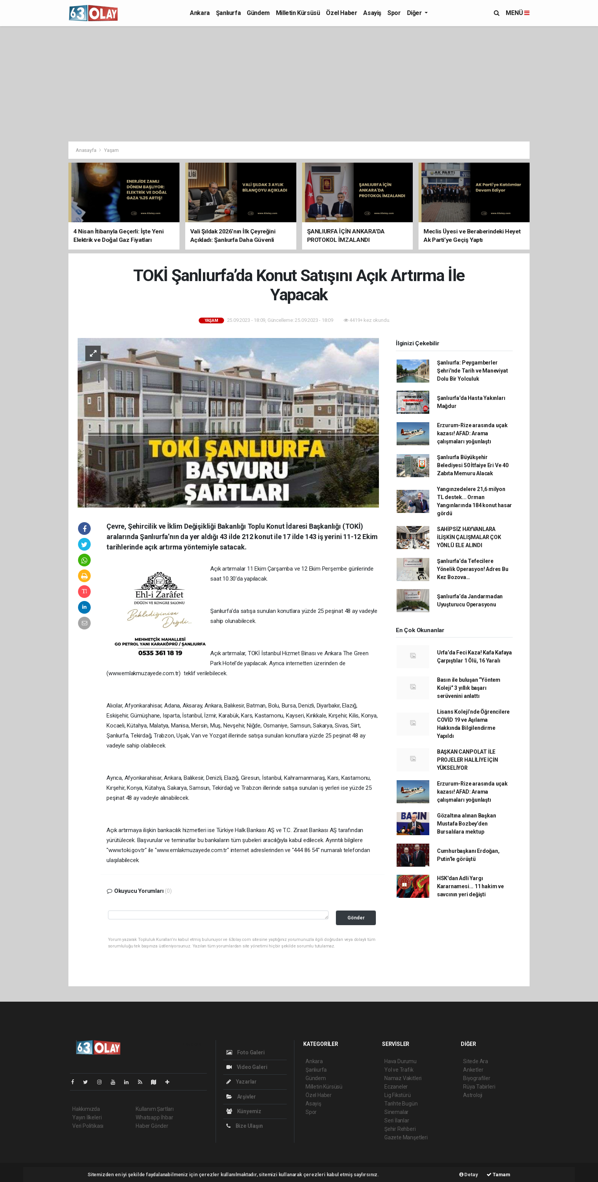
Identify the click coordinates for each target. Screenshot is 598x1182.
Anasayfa (86, 150)
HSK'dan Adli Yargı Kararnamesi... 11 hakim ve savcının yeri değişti (470, 886)
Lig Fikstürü (397, 1095)
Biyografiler (476, 1078)
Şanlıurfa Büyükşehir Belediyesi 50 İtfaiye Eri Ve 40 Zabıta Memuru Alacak (472, 465)
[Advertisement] (299, 84)
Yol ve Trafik (399, 1070)
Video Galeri (246, 1067)
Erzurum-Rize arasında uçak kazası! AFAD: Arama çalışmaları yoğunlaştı (472, 433)
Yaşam (111, 150)
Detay (468, 1174)
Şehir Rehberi (400, 1129)
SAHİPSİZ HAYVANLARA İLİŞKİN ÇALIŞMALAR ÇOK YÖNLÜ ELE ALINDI (469, 537)
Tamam (498, 1174)
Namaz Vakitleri (403, 1078)
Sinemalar (396, 1112)
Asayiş (372, 13)
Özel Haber (341, 13)
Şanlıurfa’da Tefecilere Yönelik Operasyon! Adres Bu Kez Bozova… (472, 569)
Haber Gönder (152, 1126)
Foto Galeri (245, 1052)
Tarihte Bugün (401, 1103)
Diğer (415, 13)
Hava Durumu (400, 1061)
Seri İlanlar (396, 1120)
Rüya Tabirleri (479, 1087)
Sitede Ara (475, 1061)
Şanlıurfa (228, 13)
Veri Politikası (87, 1126)
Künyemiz (243, 1111)
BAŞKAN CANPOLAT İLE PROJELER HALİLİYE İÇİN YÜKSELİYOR (467, 760)
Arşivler (241, 1097)
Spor (393, 13)
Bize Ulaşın (244, 1126)
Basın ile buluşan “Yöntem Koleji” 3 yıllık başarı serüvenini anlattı (468, 688)
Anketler (473, 1070)
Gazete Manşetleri (406, 1137)
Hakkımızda (86, 1109)
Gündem (258, 13)
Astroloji (472, 1095)
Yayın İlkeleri (86, 1117)
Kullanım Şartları (155, 1109)
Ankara (200, 13)
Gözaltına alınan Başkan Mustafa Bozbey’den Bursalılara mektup (466, 823)
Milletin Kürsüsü (298, 13)
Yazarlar (241, 1082)
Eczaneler (396, 1087)
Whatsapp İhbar (154, 1117)
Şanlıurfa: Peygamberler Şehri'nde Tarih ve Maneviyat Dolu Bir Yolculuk (472, 371)
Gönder (356, 918)
